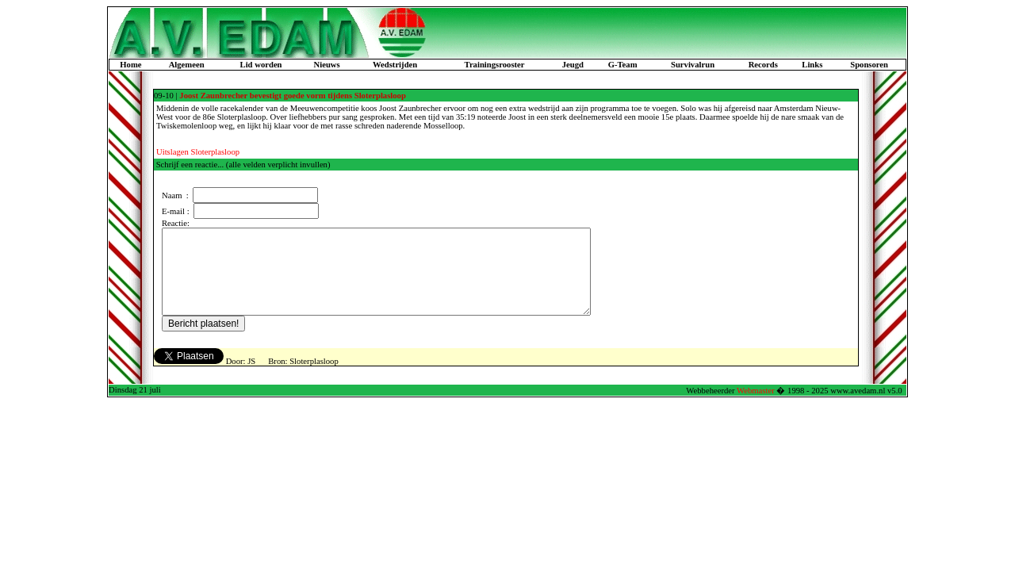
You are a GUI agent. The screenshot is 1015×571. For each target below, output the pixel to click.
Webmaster (756, 407)
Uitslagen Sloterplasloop (197, 152)
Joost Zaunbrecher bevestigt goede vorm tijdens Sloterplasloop (292, 95)
